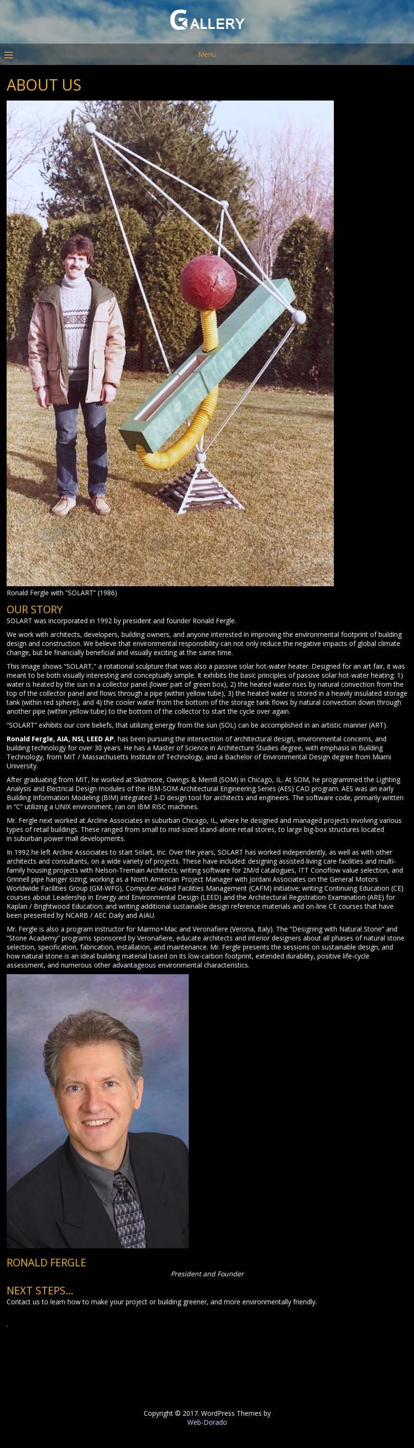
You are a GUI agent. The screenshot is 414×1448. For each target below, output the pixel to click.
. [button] (7, 1324)
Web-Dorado (207, 1422)
